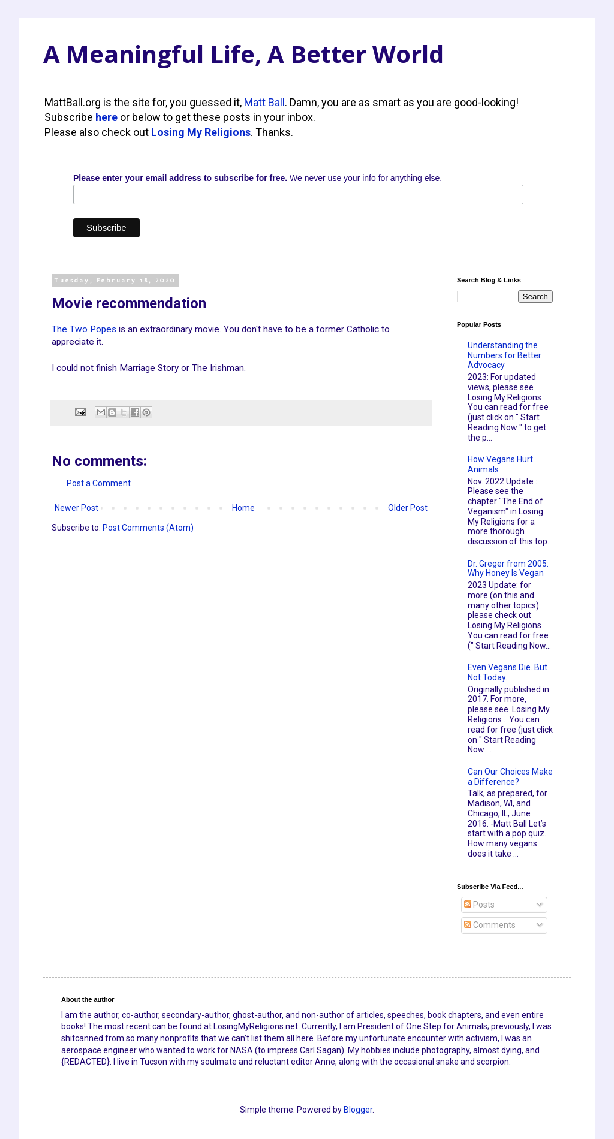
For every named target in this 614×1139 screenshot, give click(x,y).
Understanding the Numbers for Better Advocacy (504, 355)
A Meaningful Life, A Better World (243, 53)
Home (243, 508)
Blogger (358, 1109)
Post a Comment (99, 483)
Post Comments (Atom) (148, 527)
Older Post (408, 508)
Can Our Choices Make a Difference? (510, 777)
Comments (490, 925)
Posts (479, 904)
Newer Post (76, 508)
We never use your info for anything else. (257, 178)
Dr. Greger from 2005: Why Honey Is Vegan (508, 568)
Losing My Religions (201, 132)
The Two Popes (84, 329)
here (106, 117)
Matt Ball (264, 102)
